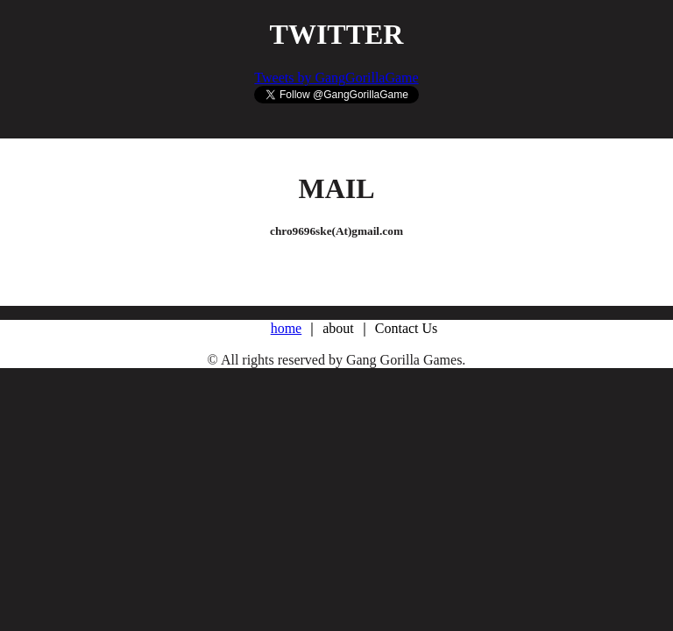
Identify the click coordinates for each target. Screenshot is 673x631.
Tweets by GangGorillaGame (336, 77)
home (286, 328)
